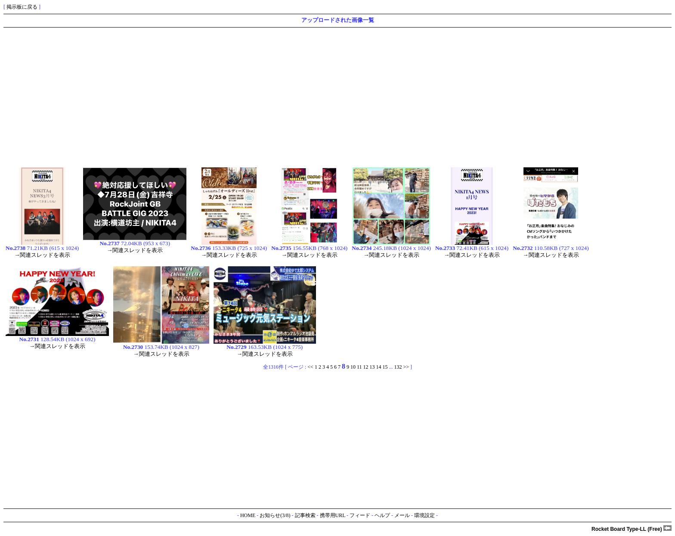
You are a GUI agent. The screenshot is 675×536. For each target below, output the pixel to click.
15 (384, 367)
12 (365, 367)
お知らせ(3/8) (275, 515)
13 (372, 367)
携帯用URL (333, 515)
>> (406, 367)
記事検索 (305, 515)
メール (402, 515)
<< (310, 367)
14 (378, 367)
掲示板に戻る (21, 7)
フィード (360, 515)
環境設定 (424, 515)
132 (398, 367)
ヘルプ (382, 515)
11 (359, 367)
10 (353, 367)
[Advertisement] (261, 96)
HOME (247, 515)
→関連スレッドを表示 (42, 255)
